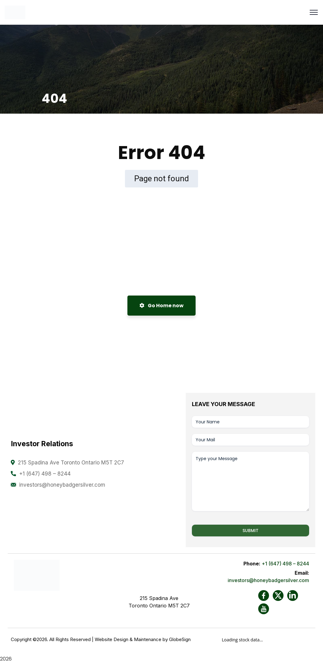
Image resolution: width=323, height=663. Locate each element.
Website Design (111, 639)
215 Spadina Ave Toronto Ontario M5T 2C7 (71, 462)
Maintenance (147, 639)
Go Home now (161, 305)
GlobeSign (180, 639)
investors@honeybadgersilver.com (62, 485)
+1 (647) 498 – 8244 (45, 474)
